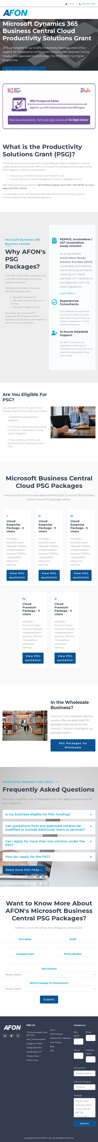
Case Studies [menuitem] (56, 1042)
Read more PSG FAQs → (24, 869)
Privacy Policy (32, 1056)
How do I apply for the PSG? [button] (49, 857)
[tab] (49, 814)
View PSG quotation (17, 575)
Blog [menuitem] (52, 1046)
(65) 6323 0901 (35, 1048)
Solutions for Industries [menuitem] (60, 1038)
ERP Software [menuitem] (56, 1034)
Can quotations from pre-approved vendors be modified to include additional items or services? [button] (49, 827)
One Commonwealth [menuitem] (35, 1039)
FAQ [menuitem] (52, 1050)
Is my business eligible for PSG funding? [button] (49, 814)
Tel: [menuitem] (27, 1048)
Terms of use (32, 1060)
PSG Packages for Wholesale (73, 745)
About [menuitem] (53, 1030)
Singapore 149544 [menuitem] (34, 1043)
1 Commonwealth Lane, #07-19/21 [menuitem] (37, 1033)
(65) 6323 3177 (36, 1052)
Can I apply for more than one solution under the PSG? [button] (49, 843)
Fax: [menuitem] (28, 1052)
